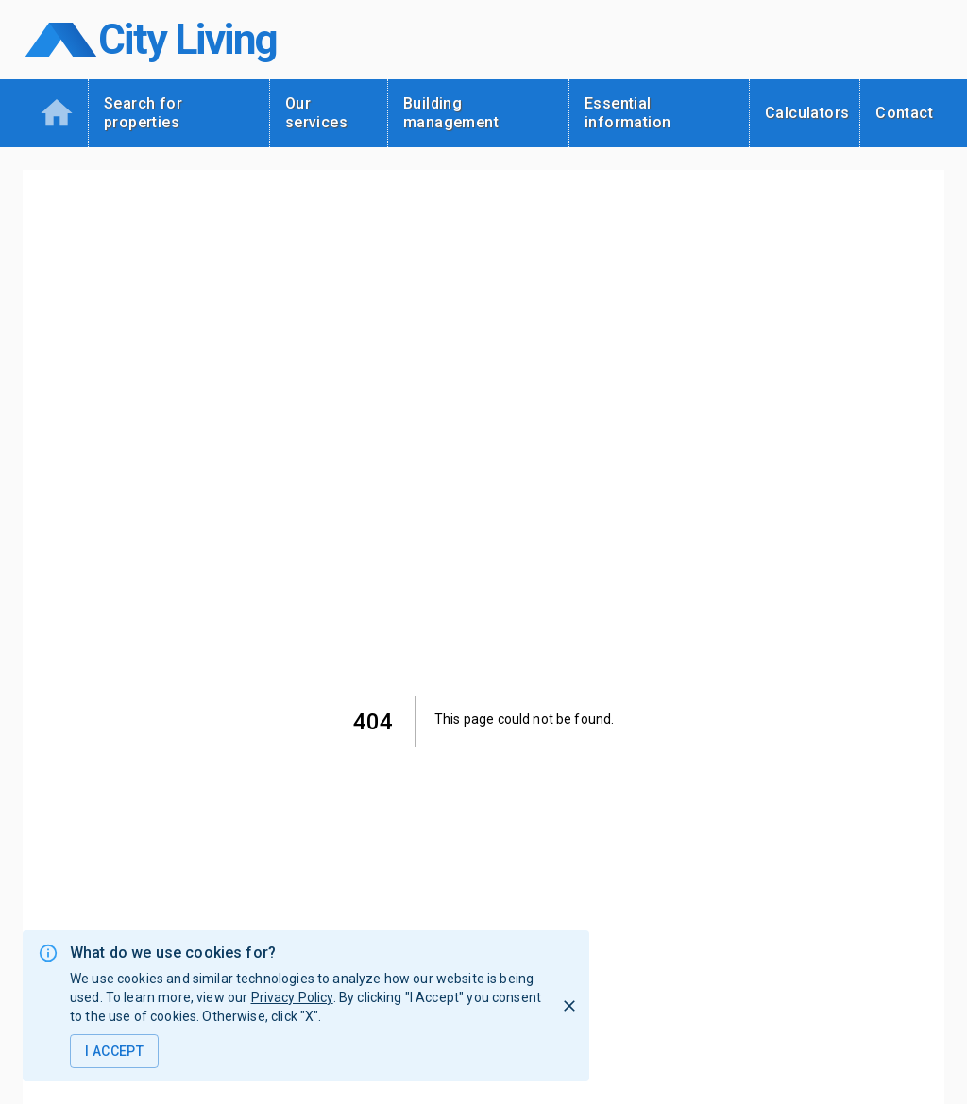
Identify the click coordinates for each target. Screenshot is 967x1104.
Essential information (627, 112)
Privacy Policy (292, 997)
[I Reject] (569, 1006)
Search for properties (143, 112)
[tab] (55, 113)
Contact (904, 113)
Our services (316, 112)
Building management (451, 112)
